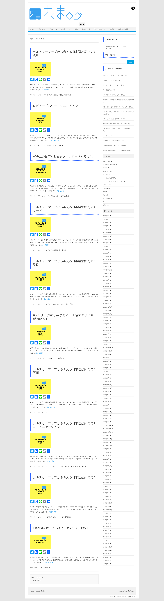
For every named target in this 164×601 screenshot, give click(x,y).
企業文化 (55, 95)
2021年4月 (106, 411)
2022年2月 (106, 378)
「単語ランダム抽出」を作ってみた (114, 95)
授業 (104, 191)
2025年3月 (106, 259)
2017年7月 (106, 560)
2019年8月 (106, 479)
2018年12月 (106, 503)
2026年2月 (106, 226)
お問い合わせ (41, 29)
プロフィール (53, 29)
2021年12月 (106, 384)
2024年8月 (106, 280)
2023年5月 (106, 330)
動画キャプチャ (60, 196)
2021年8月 (106, 398)
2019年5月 (106, 486)
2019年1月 (106, 499)
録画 (67, 196)
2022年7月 (106, 361)
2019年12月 (106, 466)
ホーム (32, 29)
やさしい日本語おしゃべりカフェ (113, 181)
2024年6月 (106, 286)
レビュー (40, 145)
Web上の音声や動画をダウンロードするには (63, 156)
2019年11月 (106, 469)
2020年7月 (106, 442)
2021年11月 (106, 388)
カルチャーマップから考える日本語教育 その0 (64, 477)
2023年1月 (106, 344)
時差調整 (111, 29)
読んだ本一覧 (86, 29)
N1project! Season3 (109, 164)
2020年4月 (106, 452)
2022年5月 (106, 368)
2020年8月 (106, 439)
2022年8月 (106, 357)
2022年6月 (106, 364)
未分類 (105, 195)
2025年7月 (106, 246)
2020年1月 (106, 462)
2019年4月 (106, 489)
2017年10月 (106, 550)
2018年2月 (106, 536)
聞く (56, 145)
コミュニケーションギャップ (61, 466)
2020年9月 (106, 435)
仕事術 (105, 188)
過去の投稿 (35, 580)
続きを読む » (46, 90)
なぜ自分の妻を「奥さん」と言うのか (114, 145)
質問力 (61, 145)
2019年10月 (106, 472)
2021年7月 (106, 401)
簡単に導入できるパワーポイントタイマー (116, 75)
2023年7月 (106, 324)
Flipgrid (50, 358)
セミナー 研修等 (73, 29)
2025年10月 (106, 239)
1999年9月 (106, 564)
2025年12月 (106, 232)
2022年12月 (106, 347)
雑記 (104, 205)
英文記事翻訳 (107, 198)
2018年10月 (106, 509)
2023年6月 (106, 327)
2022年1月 (106, 381)
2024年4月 (106, 293)
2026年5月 (106, 215)
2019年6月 (106, 482)
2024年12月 (106, 270)
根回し (61, 95)
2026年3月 (106, 222)
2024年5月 (106, 290)
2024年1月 (106, 303)
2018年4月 (106, 530)
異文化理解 (67, 95)
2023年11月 (106, 310)
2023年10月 (106, 314)
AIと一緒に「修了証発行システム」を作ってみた (118, 107)
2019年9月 (106, 476)
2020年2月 (106, 459)
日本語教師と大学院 (109, 90)
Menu (82, 24)
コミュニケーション (59, 304)
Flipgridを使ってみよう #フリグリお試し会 (63, 527)
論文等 (63, 29)
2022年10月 (106, 354)
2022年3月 (106, 374)
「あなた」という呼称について (112, 80)
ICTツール (41, 196)
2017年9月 (106, 553)
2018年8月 (106, 516)
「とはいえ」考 (107, 135)
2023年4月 (106, 334)
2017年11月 (106, 547)
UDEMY (105, 168)
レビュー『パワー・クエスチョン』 (57, 105)
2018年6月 (106, 523)
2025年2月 (106, 263)
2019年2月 (106, 496)
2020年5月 (106, 449)
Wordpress (132, 596)
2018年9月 (106, 513)
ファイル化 (51, 196)
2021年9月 (106, 395)
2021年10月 (106, 391)
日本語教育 (74, 466)
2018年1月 (106, 540)
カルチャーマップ (43, 95)
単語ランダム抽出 (123, 29)
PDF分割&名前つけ (99, 29)
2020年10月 (106, 432)
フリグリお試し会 (59, 358)
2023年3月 (106, 337)
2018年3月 (106, 533)
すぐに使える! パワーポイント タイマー (115, 85)
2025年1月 (106, 266)
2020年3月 (106, 455)
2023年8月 (106, 320)
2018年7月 (106, 520)
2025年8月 (106, 242)
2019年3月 (106, 493)
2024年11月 (106, 273)
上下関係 (55, 250)
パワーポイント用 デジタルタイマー (114, 119)
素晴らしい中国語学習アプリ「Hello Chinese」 (117, 150)
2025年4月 (106, 256)
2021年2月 (106, 418)
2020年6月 (106, 445)
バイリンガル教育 (108, 178)
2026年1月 (106, 229)
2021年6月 (106, 405)
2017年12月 (106, 543)
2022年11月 (106, 351)
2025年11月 (106, 236)
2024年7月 (106, 283)
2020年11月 (106, 428)
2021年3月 (106, 415)
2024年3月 (106, 297)
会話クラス (50, 145)
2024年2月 (106, 300)
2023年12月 (106, 307)
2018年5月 (106, 526)
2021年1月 (106, 422)
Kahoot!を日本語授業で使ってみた (113, 140)
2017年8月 (106, 557)
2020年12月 (106, 425)
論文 (104, 201)
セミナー (47, 567)
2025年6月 (106, 249)
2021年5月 (106, 408)
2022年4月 (106, 371)
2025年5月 (106, 253)
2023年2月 (106, 341)
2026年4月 (106, 219)
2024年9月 (106, 276)
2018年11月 (106, 506)
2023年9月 (106, 317)
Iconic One (113, 596)
